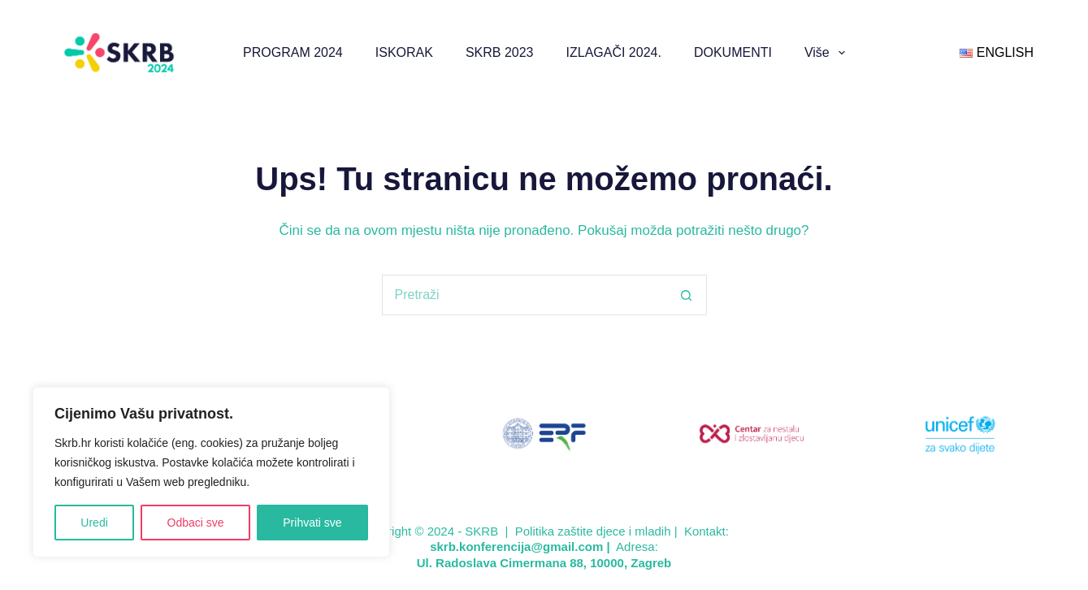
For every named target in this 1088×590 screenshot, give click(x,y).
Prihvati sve (312, 522)
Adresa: (637, 546)
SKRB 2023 (500, 52)
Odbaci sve (195, 522)
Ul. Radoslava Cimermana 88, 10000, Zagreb (544, 563)
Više (828, 53)
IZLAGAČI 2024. (613, 52)
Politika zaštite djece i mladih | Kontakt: (622, 531)
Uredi (93, 522)
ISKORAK (404, 52)
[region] (211, 472)
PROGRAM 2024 (293, 52)
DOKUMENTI (733, 52)
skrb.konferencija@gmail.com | (521, 546)
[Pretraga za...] (524, 295)
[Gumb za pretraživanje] (686, 295)
